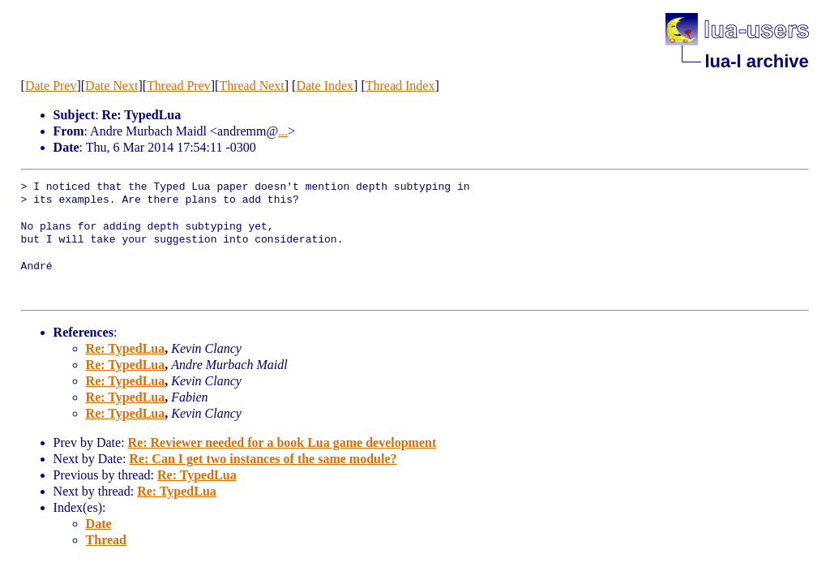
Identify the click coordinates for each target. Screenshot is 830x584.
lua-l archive (756, 61)
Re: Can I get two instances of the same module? (262, 459)
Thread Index (400, 85)
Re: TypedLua (125, 348)
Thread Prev (179, 85)
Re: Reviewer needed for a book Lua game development (282, 442)
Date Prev (51, 85)
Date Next (111, 85)
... (283, 131)
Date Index (324, 85)
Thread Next (251, 85)
